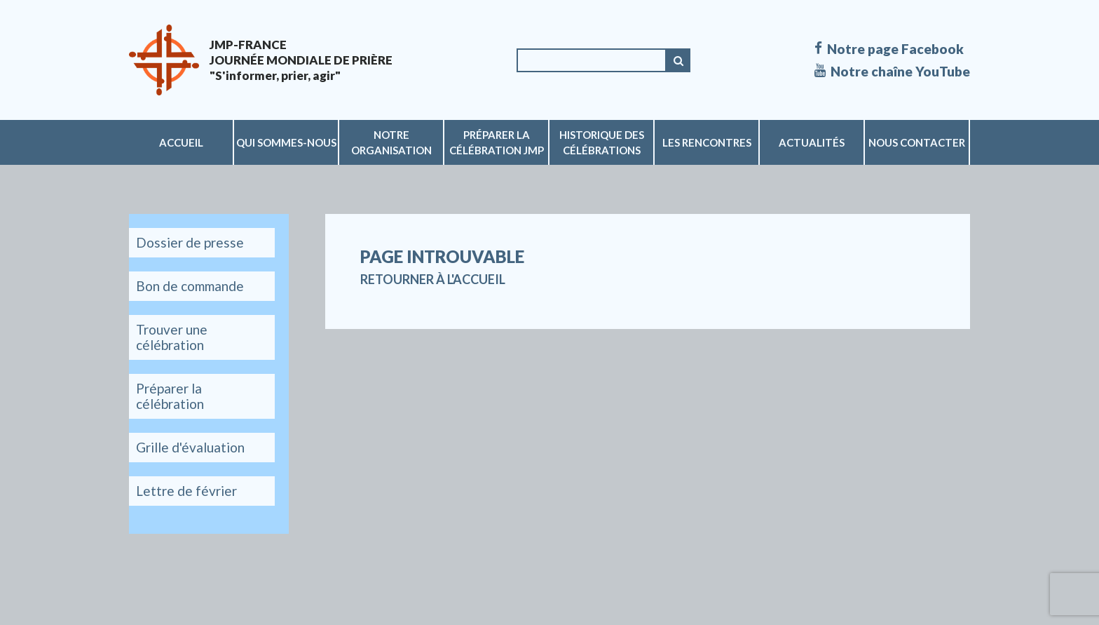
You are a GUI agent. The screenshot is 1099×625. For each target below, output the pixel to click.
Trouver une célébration (171, 337)
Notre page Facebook (889, 49)
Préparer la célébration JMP (496, 142)
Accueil (181, 142)
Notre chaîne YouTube (892, 71)
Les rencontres (706, 142)
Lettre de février (186, 491)
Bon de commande (190, 286)
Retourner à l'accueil (432, 279)
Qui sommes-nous (286, 142)
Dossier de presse (190, 242)
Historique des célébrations (601, 142)
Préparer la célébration (170, 396)
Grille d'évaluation (190, 447)
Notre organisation (391, 142)
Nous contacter (916, 142)
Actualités (812, 142)
